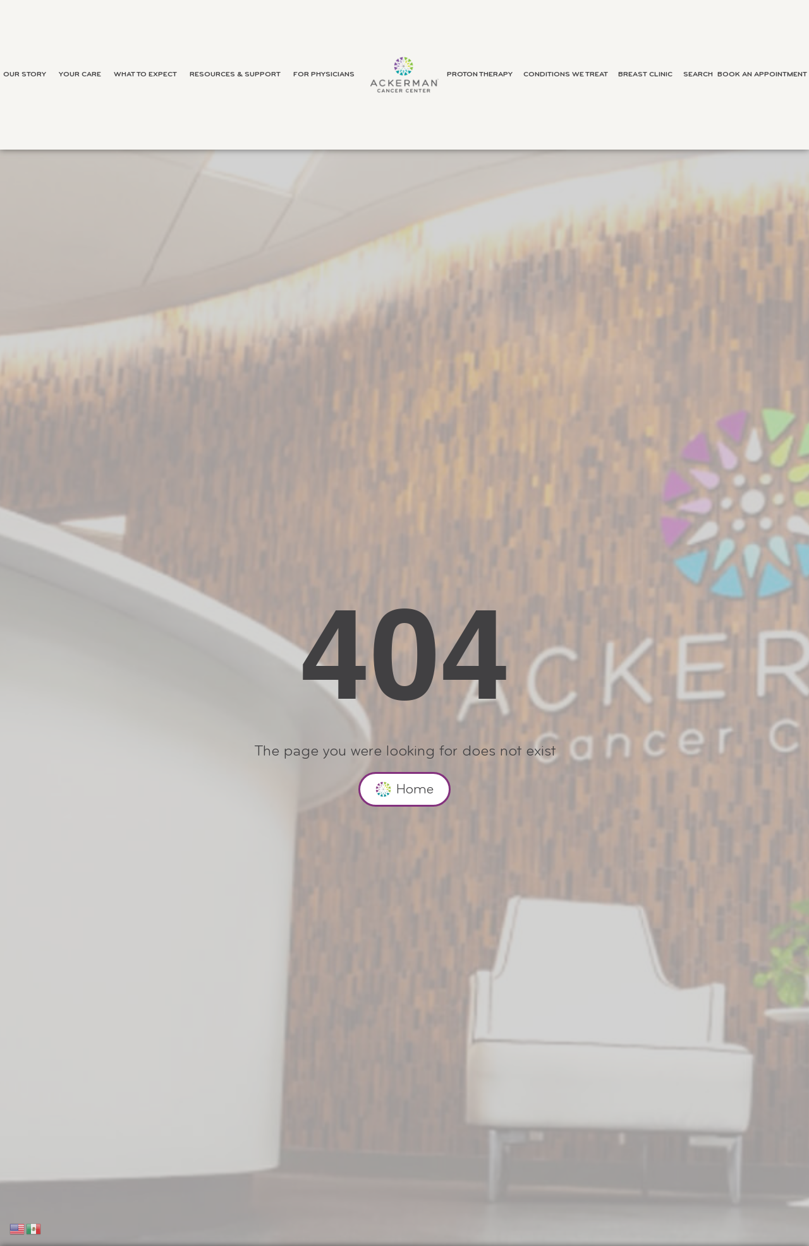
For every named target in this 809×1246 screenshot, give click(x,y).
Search (698, 74)
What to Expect (148, 74)
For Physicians (327, 74)
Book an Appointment (762, 74)
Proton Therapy (483, 74)
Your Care (83, 74)
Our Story (27, 74)
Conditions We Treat (568, 74)
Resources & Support (238, 74)
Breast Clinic (648, 74)
